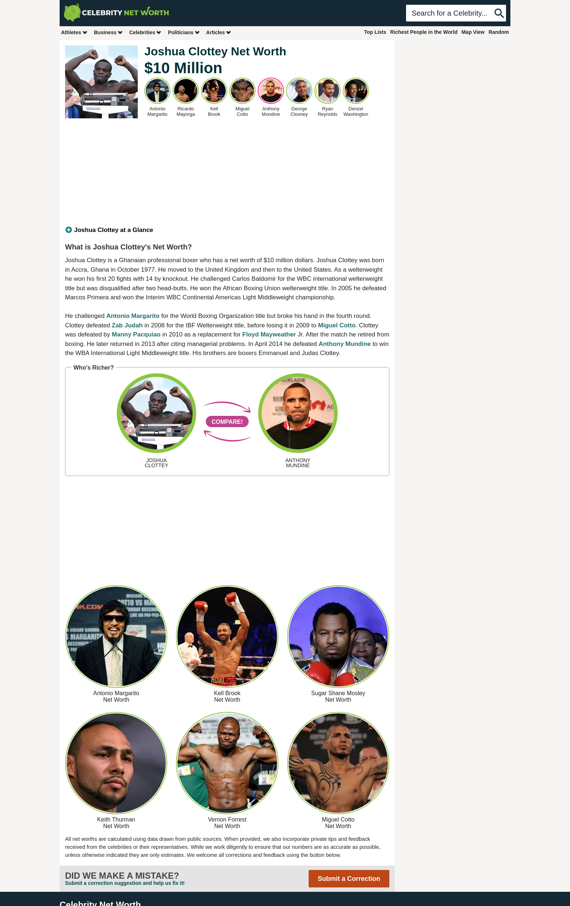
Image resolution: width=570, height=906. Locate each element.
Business (108, 32)
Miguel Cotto (337, 325)
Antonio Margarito (132, 315)
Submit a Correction (349, 878)
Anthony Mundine (344, 343)
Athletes (74, 32)
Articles (218, 32)
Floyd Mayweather (269, 334)
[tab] (227, 230)
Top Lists (375, 32)
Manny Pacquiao (136, 334)
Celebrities (145, 32)
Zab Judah (127, 325)
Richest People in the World (424, 32)
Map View (473, 32)
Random (499, 32)
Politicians (184, 32)
